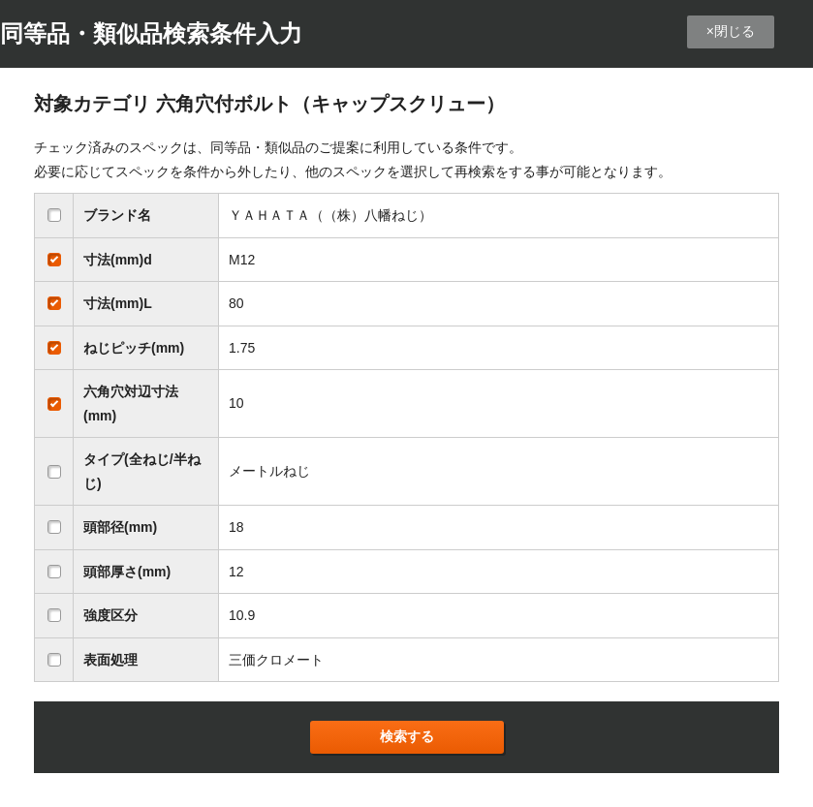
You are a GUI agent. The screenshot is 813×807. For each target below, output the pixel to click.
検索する (407, 736)
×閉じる (730, 31)
